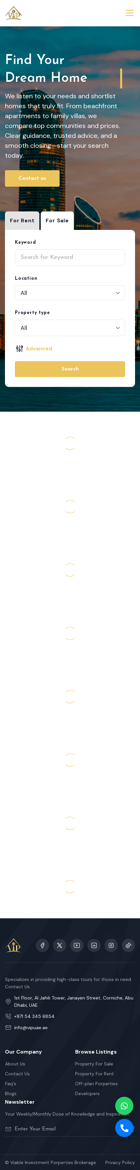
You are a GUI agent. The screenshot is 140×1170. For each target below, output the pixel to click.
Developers (87, 1093)
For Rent (22, 220)
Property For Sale (94, 1064)
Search (70, 369)
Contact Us (17, 1074)
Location (26, 278)
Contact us (32, 178)
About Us (15, 1064)
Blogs (11, 1093)
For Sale (57, 220)
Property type (32, 312)
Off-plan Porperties (96, 1084)
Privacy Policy (120, 1162)
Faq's (10, 1084)
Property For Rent (94, 1074)
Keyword (25, 242)
